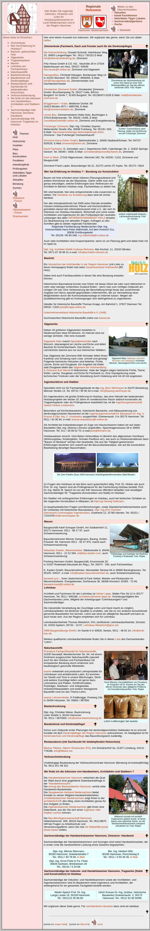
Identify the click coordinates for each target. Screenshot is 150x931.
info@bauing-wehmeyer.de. (115, 390)
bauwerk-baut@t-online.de (59, 584)
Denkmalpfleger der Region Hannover (85, 733)
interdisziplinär (21, 164)
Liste (117, 639)
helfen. (47, 40)
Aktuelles (18, 179)
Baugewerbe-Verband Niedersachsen (70, 792)
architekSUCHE (53, 801)
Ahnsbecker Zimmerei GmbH (60, 89)
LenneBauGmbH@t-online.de (61, 120)
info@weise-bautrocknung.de (85, 718)
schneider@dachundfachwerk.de (102, 151)
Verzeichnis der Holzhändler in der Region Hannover (78, 264)
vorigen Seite (60, 924)
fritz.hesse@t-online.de (57, 69)
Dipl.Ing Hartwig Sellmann (109, 501)
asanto (47, 671)
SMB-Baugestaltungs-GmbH (60, 630)
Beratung (18, 183)
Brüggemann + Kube (56, 103)
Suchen (17, 187)
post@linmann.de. (100, 430)
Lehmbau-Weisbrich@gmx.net (101, 625)
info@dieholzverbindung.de (59, 58)
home (97, 924)
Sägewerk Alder (53, 341)
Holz (15, 137)
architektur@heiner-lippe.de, (95, 596)
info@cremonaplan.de (66, 515)
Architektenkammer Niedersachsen (64, 798)
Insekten (17, 145)
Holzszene (93, 10)
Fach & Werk (51, 157)
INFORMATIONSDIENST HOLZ (86, 217)
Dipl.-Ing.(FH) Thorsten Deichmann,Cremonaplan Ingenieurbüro (82, 511)
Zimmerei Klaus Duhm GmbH (61, 140)
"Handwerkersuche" (59, 783)
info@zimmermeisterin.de (58, 109)
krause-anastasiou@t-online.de (90, 419)
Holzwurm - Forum (18, 199)
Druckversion (20, 216)
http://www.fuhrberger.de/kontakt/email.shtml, (78, 132)
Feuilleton (18, 160)
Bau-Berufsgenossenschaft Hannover (69, 818)
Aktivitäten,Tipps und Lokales (22, 174)
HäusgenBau (51, 74)
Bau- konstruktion (20, 155)
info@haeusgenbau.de (57, 80)
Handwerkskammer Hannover (65, 777)
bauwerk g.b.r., (52, 578)
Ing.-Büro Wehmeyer (112, 387)
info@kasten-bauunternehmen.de (89, 573)
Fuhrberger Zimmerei (56, 126)
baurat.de (104, 317)
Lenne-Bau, (50, 114)
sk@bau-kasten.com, (89, 553)
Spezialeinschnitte (80, 341)
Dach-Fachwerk (53, 148)
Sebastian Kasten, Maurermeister (63, 550)
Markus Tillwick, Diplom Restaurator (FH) (67, 748)
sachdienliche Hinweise (99, 906)
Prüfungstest (20, 168)
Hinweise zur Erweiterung (72, 194)
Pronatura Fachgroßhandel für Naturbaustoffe (70, 651)
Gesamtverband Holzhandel (102, 267)
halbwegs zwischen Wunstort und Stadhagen (128, 359)
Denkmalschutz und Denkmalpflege (64, 735)
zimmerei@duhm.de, (74, 143)
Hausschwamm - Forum (22, 211)
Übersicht (84, 924)
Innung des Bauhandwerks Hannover (69, 786)
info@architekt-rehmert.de (93, 252)
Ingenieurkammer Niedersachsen (67, 806)
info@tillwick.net (63, 750)
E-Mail (81, 857)
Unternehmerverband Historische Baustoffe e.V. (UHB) (75, 312)
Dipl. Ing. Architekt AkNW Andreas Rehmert (68, 249)
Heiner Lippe (103, 593)
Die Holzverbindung (55, 52)
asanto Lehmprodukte (56, 697)
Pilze (15, 149)
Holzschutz (19, 141)
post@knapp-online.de (73, 307)
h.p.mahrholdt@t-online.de (93, 235)
